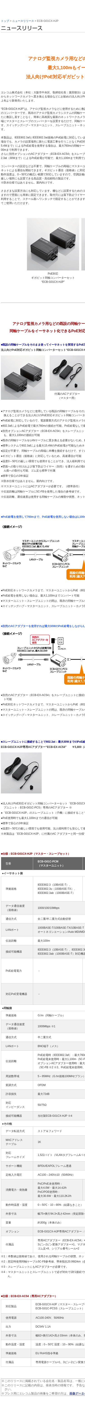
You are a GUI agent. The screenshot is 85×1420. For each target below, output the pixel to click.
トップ (5, 21)
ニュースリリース (23, 21)
